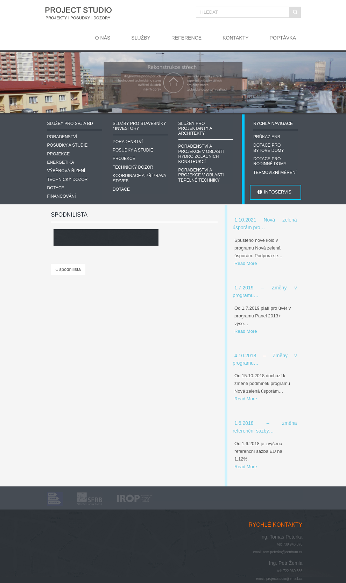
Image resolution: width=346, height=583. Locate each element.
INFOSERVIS (277, 192)
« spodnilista (68, 269)
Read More (245, 263)
